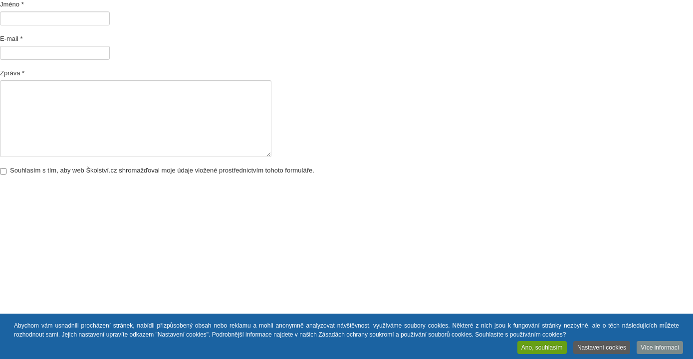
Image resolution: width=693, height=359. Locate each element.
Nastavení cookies (601, 348)
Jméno (12, 4)
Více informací (660, 348)
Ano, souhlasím (542, 348)
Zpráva (12, 73)
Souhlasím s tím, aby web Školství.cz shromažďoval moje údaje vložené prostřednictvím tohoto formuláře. (157, 171)
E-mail (11, 38)
